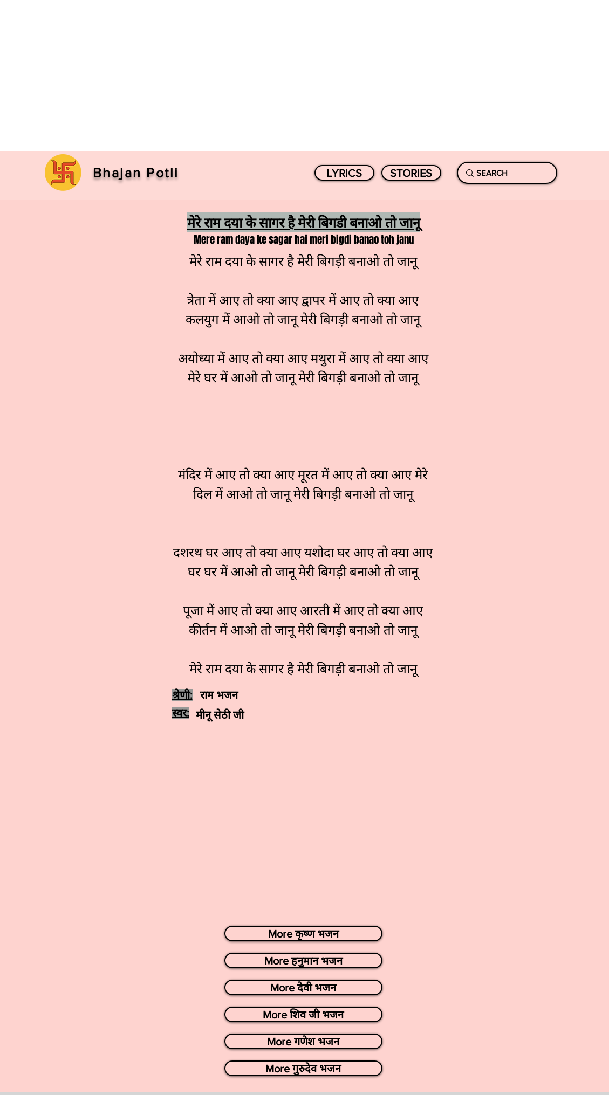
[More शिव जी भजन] (303, 1014)
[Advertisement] (304, 75)
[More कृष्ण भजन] (303, 933)
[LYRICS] (344, 173)
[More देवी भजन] (303, 987)
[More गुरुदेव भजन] (303, 1068)
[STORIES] (411, 173)
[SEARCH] (504, 173)
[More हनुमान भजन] (303, 960)
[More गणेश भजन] (303, 1041)
